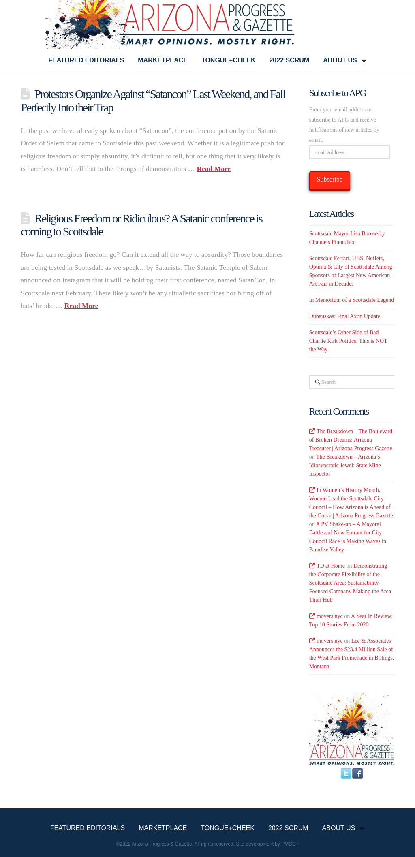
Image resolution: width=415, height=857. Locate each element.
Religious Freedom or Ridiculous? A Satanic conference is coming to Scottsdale (141, 225)
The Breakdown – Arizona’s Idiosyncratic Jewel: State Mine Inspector (345, 465)
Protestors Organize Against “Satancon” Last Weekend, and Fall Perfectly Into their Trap (153, 100)
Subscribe (329, 179)
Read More (214, 169)
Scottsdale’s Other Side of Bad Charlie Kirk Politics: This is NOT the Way (348, 341)
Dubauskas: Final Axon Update (344, 316)
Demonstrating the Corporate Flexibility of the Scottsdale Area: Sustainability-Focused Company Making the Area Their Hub (350, 583)
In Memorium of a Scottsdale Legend (351, 300)
